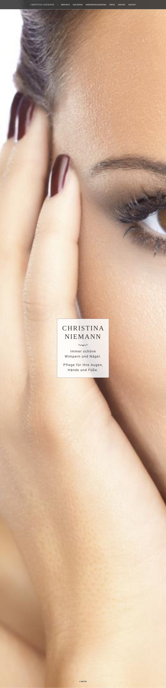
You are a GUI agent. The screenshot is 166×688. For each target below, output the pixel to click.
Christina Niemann (42, 5)
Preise (112, 5)
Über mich (65, 5)
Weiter (83, 682)
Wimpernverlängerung (96, 5)
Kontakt (132, 5)
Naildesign (77, 5)
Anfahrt (121, 5)
